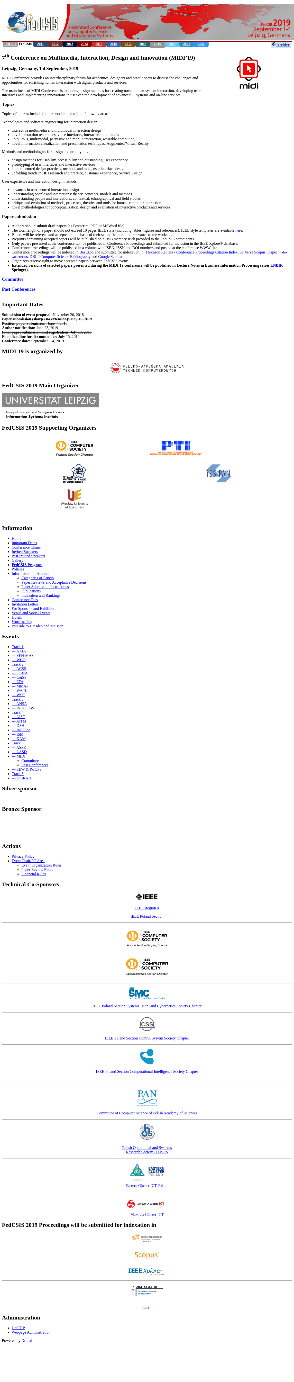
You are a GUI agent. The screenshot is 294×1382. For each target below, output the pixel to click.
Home (16, 538)
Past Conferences (18, 289)
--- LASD (19, 752)
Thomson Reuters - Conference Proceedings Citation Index (192, 252)
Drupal (26, 1340)
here (238, 230)
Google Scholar (110, 256)
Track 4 (18, 712)
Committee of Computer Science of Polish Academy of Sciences (147, 1113)
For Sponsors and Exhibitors (34, 608)
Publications (31, 591)
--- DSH (18, 725)
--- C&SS (19, 677)
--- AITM (19, 721)
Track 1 (18, 647)
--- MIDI (18, 756)
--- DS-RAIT (22, 778)
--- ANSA (19, 704)
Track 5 (18, 743)
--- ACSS (19, 669)
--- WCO (19, 660)
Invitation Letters (25, 604)
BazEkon (86, 252)
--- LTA (17, 682)
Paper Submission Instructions (45, 587)
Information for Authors (30, 573)
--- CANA (20, 673)
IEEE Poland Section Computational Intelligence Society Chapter (147, 1071)
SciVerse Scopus (252, 252)
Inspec (272, 252)
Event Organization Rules (41, 865)
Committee (12, 279)
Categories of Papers (37, 578)
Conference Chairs (26, 547)
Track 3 (18, 699)
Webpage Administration (31, 1332)
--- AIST (18, 717)
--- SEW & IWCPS (27, 769)
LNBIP (276, 265)
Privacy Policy (23, 856)
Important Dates (24, 543)
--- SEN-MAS (23, 655)
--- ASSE (19, 747)
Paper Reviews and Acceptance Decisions (53, 582)
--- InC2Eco (21, 730)
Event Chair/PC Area (28, 861)
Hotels (17, 617)
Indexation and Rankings (40, 595)
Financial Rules (33, 874)
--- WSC (18, 695)
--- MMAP (20, 686)
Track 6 (18, 774)
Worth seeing (22, 622)
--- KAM (19, 739)
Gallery (17, 560)
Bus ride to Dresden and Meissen (37, 626)
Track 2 (18, 664)
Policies (18, 569)
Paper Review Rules (37, 869)
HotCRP (18, 1328)
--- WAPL (19, 690)
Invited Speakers (25, 552)
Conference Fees (25, 600)
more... (147, 1307)
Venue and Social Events (31, 613)
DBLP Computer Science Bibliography (60, 256)
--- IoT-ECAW (23, 708)
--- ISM (17, 734)
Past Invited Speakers (28, 556)
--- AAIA (19, 651)
